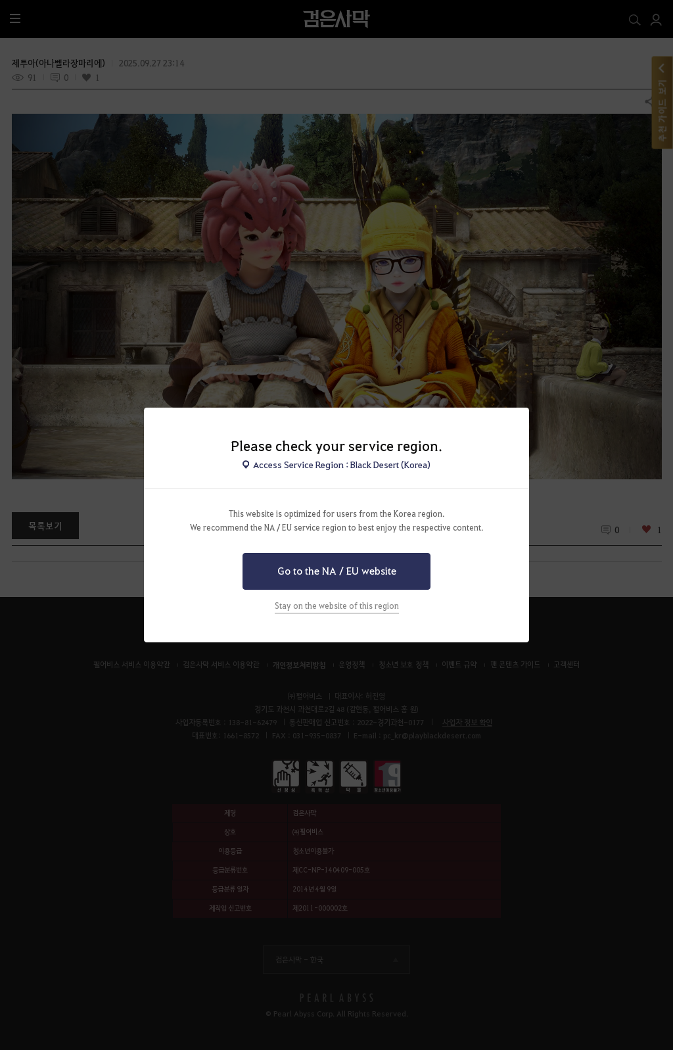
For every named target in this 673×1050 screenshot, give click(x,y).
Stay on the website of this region (337, 605)
